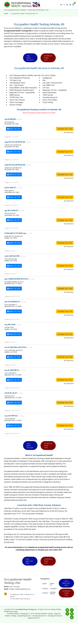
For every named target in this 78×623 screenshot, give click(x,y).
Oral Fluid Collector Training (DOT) (18, 614)
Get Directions (69, 132)
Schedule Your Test (48, 58)
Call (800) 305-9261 (30, 58)
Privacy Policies (56, 609)
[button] (60, 4)
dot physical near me (39, 616)
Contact (45, 593)
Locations (53, 588)
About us (52, 584)
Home (6, 13)
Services (45, 588)
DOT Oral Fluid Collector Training (42, 614)
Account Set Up (53, 592)
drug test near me (34, 618)
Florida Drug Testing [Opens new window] (10, 611)
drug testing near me (24, 616)
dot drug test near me (55, 616)
